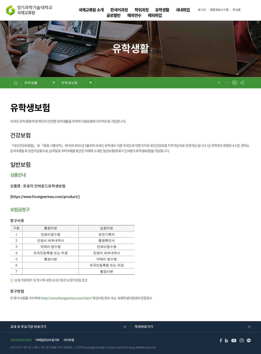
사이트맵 (68, 340)
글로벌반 (113, 15)
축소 (226, 82)
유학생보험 (69, 82)
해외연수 (134, 15)
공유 (242, 82)
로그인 (202, 9)
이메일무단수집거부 (47, 340)
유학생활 (162, 10)
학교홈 (237, 9)
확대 (219, 82)
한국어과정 (119, 10)
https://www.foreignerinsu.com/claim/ (66, 297)
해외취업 (155, 15)
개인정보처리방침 (20, 340)
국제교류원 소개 (91, 10)
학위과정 (141, 10)
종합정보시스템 (219, 9)
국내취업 (183, 10)
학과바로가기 (144, 327)
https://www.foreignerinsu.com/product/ (45, 197)
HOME (15, 82)
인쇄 (234, 82)
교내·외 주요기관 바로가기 (28, 327)
